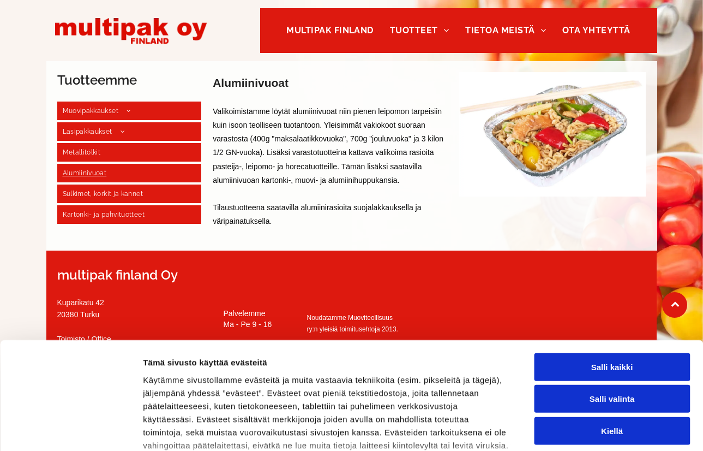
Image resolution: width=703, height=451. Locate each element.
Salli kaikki (612, 282)
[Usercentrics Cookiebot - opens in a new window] (70, 430)
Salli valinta (612, 314)
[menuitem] (330, 30)
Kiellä (612, 346)
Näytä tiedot (583, 429)
